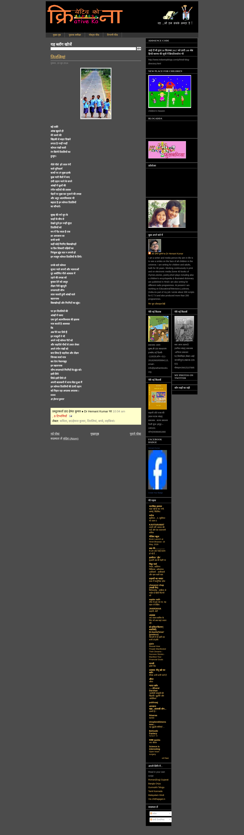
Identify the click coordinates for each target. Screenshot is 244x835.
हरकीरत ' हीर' (154, 557)
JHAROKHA (155, 609)
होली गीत (152, 666)
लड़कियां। (110, 421)
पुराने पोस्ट (135, 433)
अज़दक (152, 615)
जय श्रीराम (153, 742)
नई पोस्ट (55, 433)
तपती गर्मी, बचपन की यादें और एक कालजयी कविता (157, 530)
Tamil (150, 791)
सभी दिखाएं (165, 758)
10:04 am (119, 411)
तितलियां (58, 57)
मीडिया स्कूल (154, 536)
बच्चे (100, 421)
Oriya (158, 784)
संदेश (153, 813)
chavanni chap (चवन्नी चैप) (156, 586)
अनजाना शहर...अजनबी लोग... (157, 707)
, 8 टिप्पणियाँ (59, 416)
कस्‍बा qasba (154, 740)
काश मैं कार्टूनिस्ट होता (157, 581)
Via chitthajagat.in (156, 799)
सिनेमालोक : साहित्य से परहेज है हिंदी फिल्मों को (157, 593)
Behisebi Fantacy (153, 732)
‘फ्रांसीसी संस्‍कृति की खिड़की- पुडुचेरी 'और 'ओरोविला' (156, 696)
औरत (151, 679)
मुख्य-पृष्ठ (57, 34)
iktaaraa (153, 715)
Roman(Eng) (154, 780)
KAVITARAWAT (156, 525)
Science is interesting (154, 747)
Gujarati (165, 780)
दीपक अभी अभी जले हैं (158, 675)
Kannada (158, 791)
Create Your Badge (155, 493)
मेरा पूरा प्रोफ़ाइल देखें (156, 304)
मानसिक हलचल (155, 506)
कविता (63, 421)
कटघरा (151, 718)
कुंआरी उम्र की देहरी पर (157, 560)
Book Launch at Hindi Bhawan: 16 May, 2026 (157, 542)
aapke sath (154, 599)
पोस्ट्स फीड (94, 34)
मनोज (151, 515)
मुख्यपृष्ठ (94, 433)
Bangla (151, 784)
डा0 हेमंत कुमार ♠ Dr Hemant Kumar (167, 254)
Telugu (161, 787)
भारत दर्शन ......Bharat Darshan (154, 688)
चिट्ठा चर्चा (153, 564)
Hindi (161, 795)
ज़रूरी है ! (152, 711)
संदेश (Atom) (71, 438)
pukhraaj (153, 702)
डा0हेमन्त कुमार (77, 421)
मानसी (151, 663)
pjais (151, 644)
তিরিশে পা (153, 736)
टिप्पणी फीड (112, 34)
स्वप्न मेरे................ (157, 548)
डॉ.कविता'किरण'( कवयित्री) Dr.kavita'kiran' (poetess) (156, 631)
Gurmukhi (153, 787)
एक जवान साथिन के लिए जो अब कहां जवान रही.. (157, 620)
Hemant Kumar (154, 448)
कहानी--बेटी (153, 611)
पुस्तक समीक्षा (75, 34)
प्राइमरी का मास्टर (156, 578)
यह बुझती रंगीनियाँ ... (157, 727)
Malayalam (153, 795)
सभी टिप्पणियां (157, 819)
